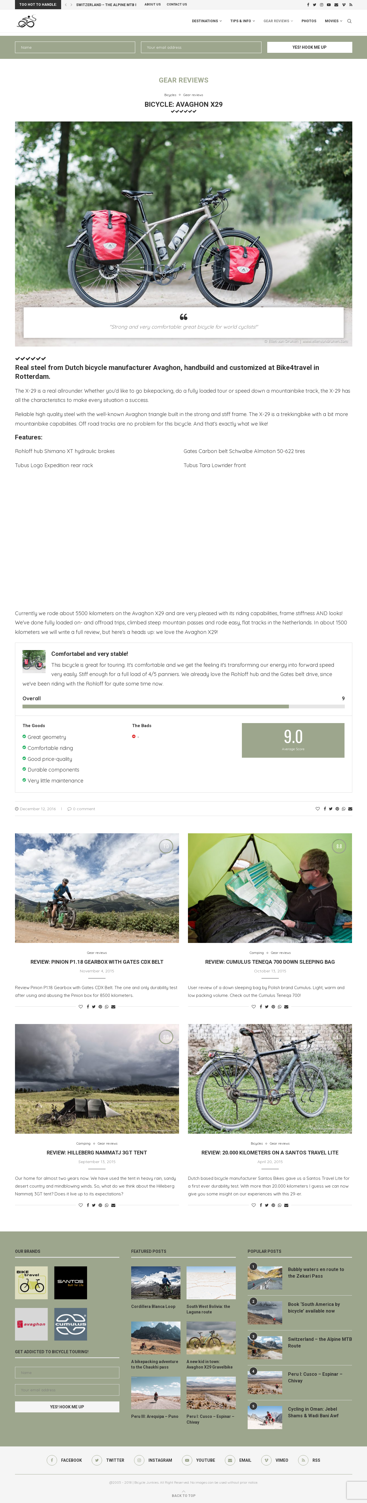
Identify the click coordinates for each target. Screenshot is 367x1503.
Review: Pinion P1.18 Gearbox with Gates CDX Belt (97, 962)
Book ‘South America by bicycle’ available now (314, 1307)
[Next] (71, 4)
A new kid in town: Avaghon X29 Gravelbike (210, 1364)
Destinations (205, 21)
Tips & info (240, 21)
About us (153, 4)
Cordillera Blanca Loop (153, 1306)
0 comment (81, 808)
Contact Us (177, 4)
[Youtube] (329, 4)
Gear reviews (193, 95)
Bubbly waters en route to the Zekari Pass (316, 1273)
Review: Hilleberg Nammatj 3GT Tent (97, 1153)
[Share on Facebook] (325, 808)
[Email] (336, 4)
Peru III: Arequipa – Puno (154, 1416)
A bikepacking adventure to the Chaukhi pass (154, 1364)
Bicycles (170, 95)
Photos (309, 21)
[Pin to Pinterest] (337, 808)
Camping (257, 953)
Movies (331, 21)
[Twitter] (314, 4)
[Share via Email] (350, 808)
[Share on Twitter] (331, 808)
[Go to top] (183, 1495)
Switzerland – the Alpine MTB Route (111, 5)
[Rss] (350, 4)
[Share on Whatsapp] (343, 808)
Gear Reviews (276, 21)
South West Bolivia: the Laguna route (208, 1309)
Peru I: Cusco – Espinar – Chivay (210, 1419)
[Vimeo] (344, 4)
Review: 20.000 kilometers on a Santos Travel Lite (270, 1153)
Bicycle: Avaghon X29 (183, 104)
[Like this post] (318, 808)
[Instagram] (321, 4)
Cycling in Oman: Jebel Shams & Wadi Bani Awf (313, 1412)
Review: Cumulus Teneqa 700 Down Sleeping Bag (270, 962)
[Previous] (65, 4)
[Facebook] (308, 4)
